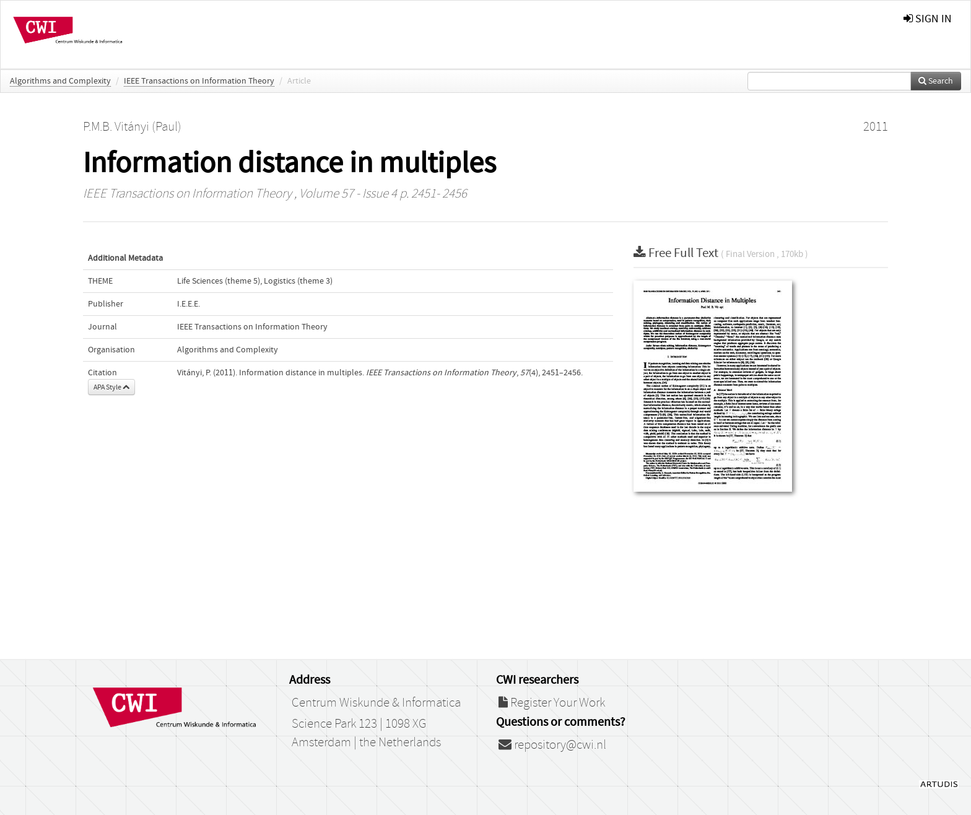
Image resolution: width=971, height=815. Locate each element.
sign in (928, 18)
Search (935, 81)
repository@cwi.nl (552, 745)
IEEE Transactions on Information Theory (199, 81)
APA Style (111, 387)
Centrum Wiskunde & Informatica (376, 702)
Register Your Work (552, 702)
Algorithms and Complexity (60, 81)
